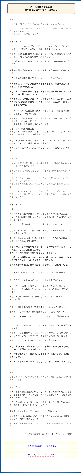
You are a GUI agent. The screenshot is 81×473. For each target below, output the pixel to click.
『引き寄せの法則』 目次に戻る (41, 446)
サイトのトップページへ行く (41, 455)
